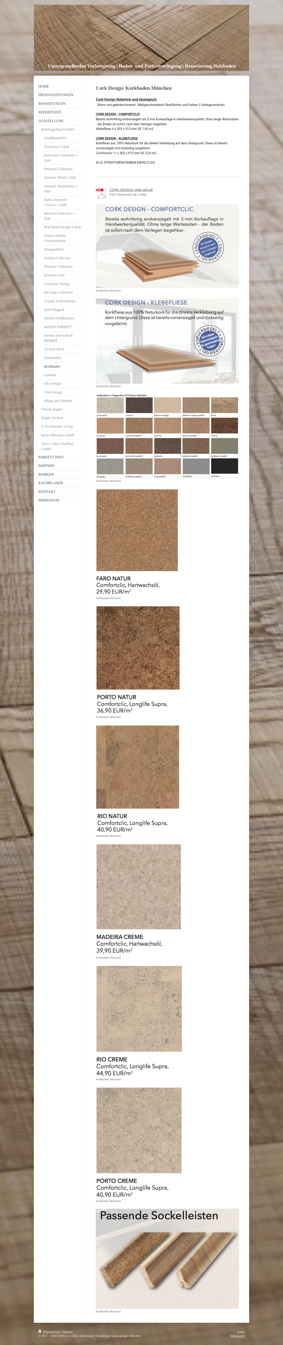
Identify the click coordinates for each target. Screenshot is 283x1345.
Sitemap (68, 1331)
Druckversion (49, 1331)
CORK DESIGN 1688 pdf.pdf (131, 190)
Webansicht (237, 1336)
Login (241, 1331)
